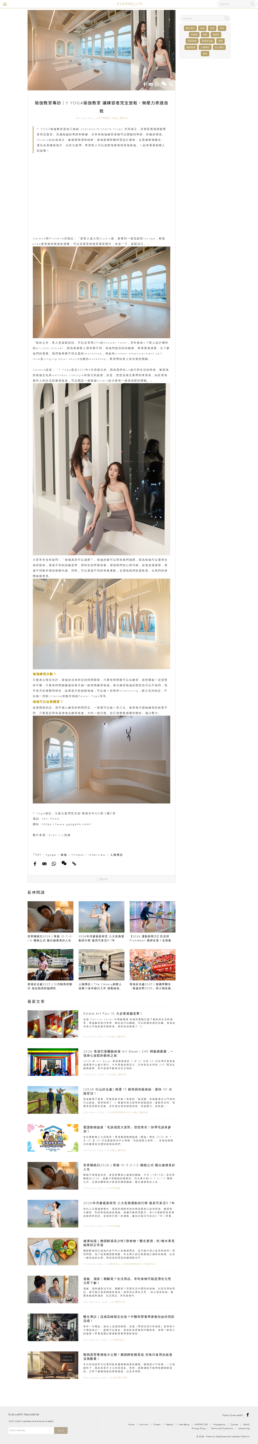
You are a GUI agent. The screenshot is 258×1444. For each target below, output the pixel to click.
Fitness (104, 118)
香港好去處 (207, 41)
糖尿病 (216, 34)
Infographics (120, 1112)
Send (61, 1430)
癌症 (222, 28)
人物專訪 (116, 854)
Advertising (244, 1428)
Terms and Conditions (222, 1428)
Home (131, 1424)
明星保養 (192, 41)
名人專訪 (219, 47)
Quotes (234, 1424)
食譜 (212, 28)
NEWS (246, 1424)
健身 (205, 53)
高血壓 (194, 34)
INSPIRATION (201, 1424)
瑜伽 (64, 854)
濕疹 (205, 34)
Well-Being (119, 118)
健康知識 (190, 47)
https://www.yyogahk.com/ (66, 824)
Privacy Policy (199, 1428)
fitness (78, 854)
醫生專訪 (190, 28)
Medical (114, 1264)
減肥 (220, 41)
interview (97, 854)
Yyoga (50, 854)
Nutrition (120, 1377)
